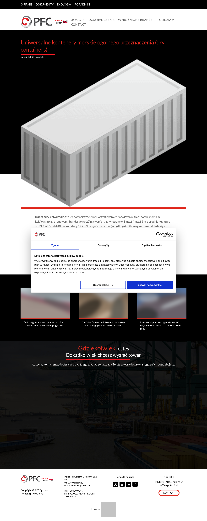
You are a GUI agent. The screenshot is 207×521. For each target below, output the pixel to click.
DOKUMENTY (45, 4)
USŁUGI (76, 20)
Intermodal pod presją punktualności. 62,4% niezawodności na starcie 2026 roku (160, 325)
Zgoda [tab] (55, 245)
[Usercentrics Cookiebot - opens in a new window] (158, 234)
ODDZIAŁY (167, 20)
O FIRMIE (26, 4)
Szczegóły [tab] (103, 245)
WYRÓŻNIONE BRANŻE (135, 20)
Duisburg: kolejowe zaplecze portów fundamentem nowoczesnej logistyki (43, 324)
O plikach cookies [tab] (152, 245)
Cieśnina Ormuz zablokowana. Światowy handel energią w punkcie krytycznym (103, 324)
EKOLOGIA (64, 4)
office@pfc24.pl (169, 485)
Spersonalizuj (103, 284)
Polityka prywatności (32, 493)
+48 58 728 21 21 (174, 481)
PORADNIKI (82, 4)
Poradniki (39, 56)
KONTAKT (78, 24)
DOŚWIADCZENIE (101, 20)
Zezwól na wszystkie (150, 284)
